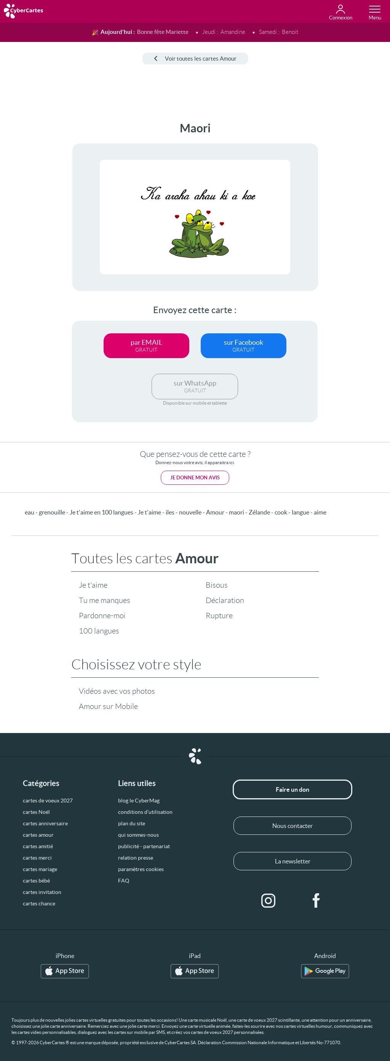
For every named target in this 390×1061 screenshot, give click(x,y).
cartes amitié (38, 846)
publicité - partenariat (144, 846)
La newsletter (292, 861)
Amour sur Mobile (108, 706)
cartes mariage (40, 869)
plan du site (131, 823)
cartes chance (39, 903)
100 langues (99, 631)
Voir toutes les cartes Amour (195, 58)
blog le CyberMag (139, 800)
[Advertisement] (29, 236)
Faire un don (292, 789)
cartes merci (37, 858)
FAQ (123, 881)
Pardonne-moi (102, 615)
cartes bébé (36, 881)
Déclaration (225, 600)
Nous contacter (292, 825)
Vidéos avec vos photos (117, 691)
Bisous (217, 585)
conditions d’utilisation (145, 812)
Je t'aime (93, 585)
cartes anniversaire (45, 823)
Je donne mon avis (195, 478)
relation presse (135, 858)
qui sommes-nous (138, 835)
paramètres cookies (141, 869)
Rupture (219, 615)
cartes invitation (42, 892)
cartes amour (38, 835)
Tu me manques (104, 600)
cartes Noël (36, 812)
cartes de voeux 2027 (48, 800)
